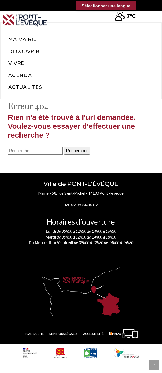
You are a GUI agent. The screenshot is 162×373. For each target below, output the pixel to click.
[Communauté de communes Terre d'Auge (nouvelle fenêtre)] (126, 352)
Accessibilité (93, 333)
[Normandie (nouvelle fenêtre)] (60, 352)
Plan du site (34, 333)
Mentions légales (63, 333)
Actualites (25, 87)
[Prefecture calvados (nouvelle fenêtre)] (30, 352)
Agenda (20, 75)
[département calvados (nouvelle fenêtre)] (90, 352)
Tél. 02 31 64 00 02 (81, 204)
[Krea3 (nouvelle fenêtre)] (123, 333)
